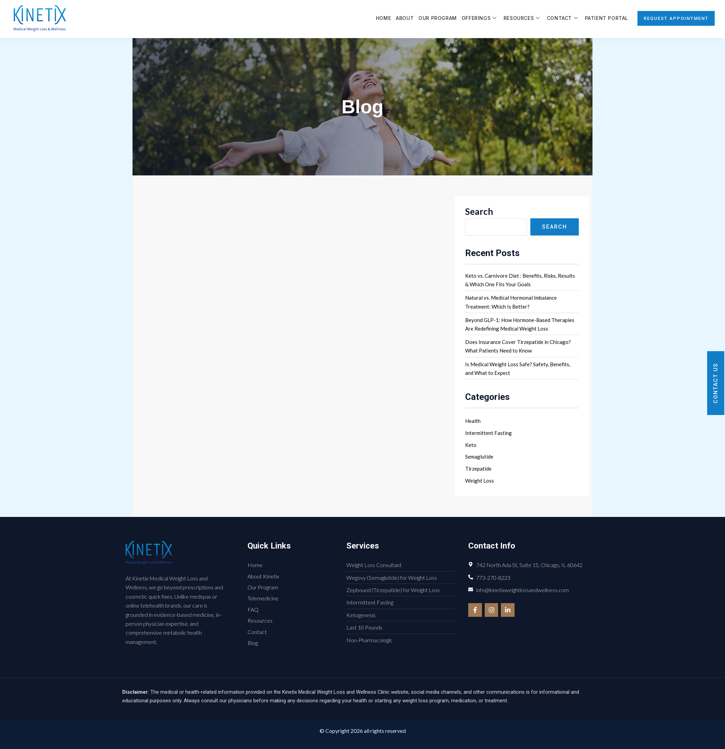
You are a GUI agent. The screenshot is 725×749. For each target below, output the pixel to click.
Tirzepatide (478, 468)
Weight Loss (479, 480)
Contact (562, 18)
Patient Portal (606, 18)
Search (479, 211)
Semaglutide (479, 456)
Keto (470, 445)
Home (383, 18)
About (405, 18)
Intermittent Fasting (488, 433)
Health (473, 421)
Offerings (479, 18)
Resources (522, 18)
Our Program (437, 18)
